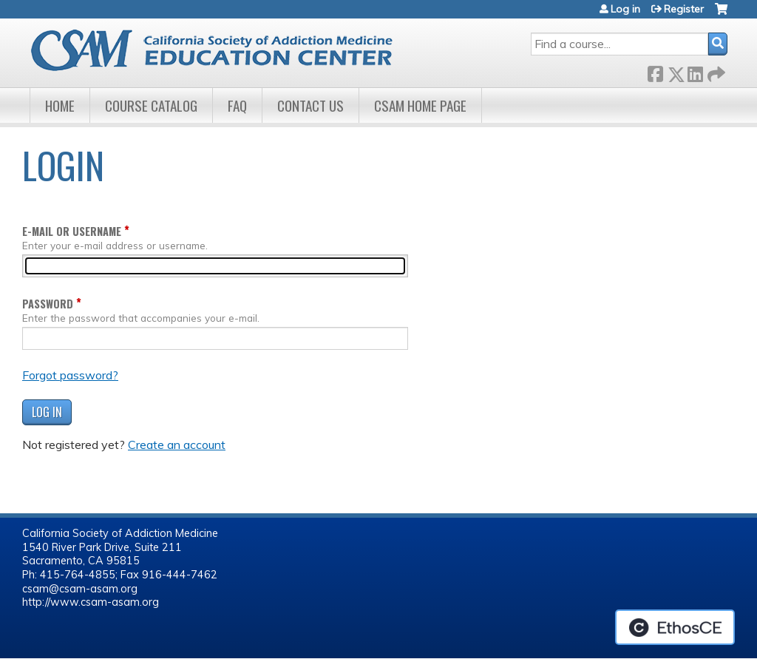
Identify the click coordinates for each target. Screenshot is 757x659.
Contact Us (310, 105)
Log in (625, 9)
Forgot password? (70, 375)
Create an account (176, 444)
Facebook (655, 71)
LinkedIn (695, 71)
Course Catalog (151, 105)
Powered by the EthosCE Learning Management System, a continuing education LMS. (675, 627)
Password (47, 303)
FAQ (237, 105)
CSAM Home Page (420, 105)
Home (60, 105)
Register (684, 9)
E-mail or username (71, 231)
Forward (714, 71)
